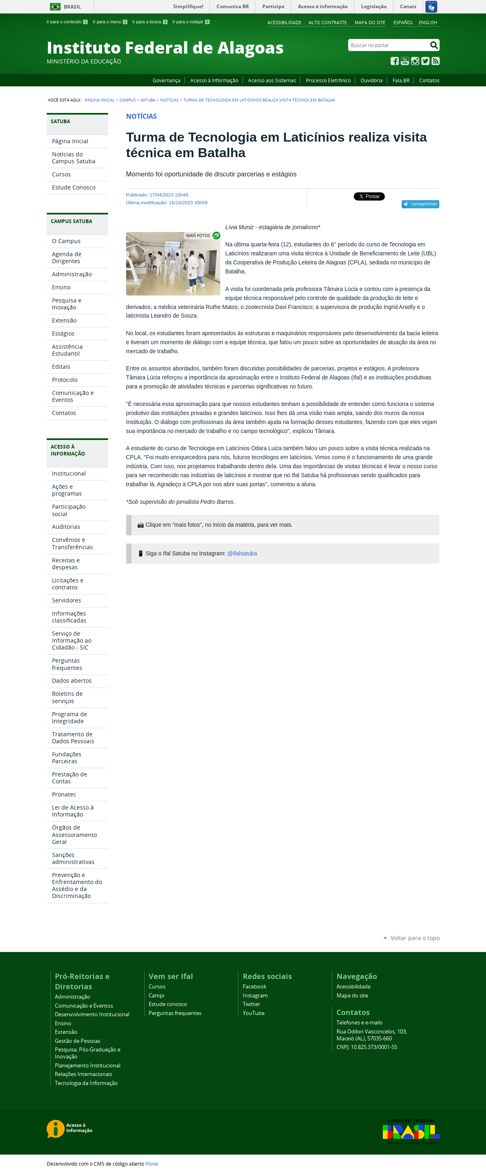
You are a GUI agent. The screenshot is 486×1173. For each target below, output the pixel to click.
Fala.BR (401, 80)
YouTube (405, 61)
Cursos (157, 986)
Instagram (415, 61)
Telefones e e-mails (359, 1022)
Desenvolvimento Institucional (92, 1014)
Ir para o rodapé (191, 21)
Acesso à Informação (214, 80)
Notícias (169, 100)
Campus (128, 100)
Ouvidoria (372, 80)
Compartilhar (424, 204)
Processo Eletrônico (328, 80)
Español (403, 22)
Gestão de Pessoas (77, 1041)
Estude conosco (168, 1004)
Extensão (66, 1032)
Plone (151, 1163)
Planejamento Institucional (87, 1065)
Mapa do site (370, 22)
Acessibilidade (284, 22)
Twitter (425, 61)
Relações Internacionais (83, 1074)
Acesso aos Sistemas (272, 80)
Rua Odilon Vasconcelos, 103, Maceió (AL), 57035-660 (372, 1035)
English (428, 22)
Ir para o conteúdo (67, 21)
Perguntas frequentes (175, 1013)
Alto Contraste (328, 22)
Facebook (395, 61)
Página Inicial (100, 100)
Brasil (72, 6)
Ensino (63, 1023)
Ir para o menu (110, 21)
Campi (156, 995)
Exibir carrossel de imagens (203, 235)
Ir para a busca (150, 21)
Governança (167, 80)
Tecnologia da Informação (86, 1083)
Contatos (429, 80)
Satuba (147, 100)
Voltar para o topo (415, 938)
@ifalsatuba (242, 553)
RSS (436, 61)
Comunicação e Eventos (84, 1005)
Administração (72, 996)
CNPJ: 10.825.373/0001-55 (367, 1047)
